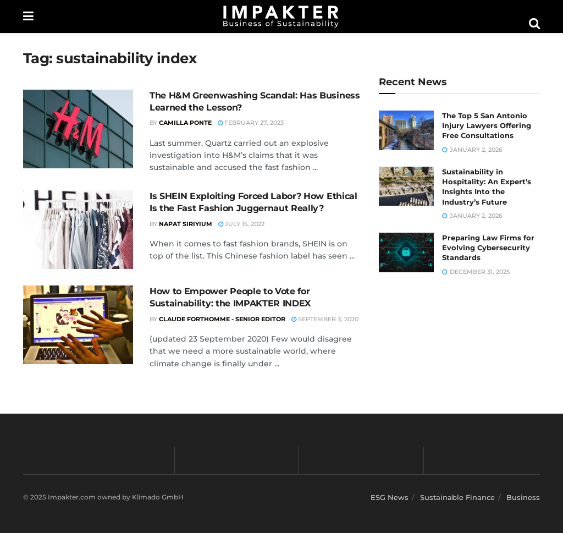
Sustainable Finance (457, 497)
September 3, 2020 (324, 319)
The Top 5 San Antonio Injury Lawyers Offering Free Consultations (486, 125)
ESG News (390, 497)
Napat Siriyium (185, 224)
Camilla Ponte (185, 123)
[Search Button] (534, 23)
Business (523, 497)
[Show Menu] (28, 16)
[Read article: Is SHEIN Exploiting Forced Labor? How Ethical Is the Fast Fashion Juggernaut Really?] (78, 229)
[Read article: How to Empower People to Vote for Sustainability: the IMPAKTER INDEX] (78, 324)
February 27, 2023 (251, 123)
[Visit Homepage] (281, 17)
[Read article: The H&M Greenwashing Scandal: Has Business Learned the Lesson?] (78, 129)
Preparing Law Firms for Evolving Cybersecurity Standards (488, 247)
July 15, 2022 (241, 224)
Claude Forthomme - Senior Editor (222, 319)
